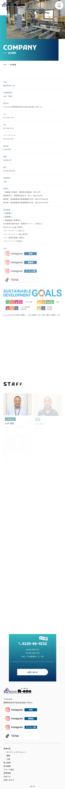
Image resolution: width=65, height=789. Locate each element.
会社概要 (13, 64)
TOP (4, 64)
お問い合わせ (32, 672)
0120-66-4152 (34, 644)
